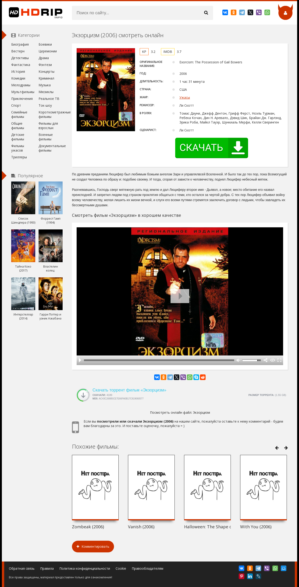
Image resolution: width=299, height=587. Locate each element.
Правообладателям (147, 568)
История (18, 71)
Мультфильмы (22, 92)
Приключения (22, 98)
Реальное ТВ (49, 98)
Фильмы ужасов (17, 148)
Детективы (20, 58)
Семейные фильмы (19, 114)
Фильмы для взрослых (48, 125)
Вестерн (18, 51)
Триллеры (19, 157)
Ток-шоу (45, 105)
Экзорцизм (201, 412)
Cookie (121, 568)
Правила (47, 568)
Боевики (45, 44)
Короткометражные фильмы (51, 114)
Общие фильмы (17, 125)
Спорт (16, 105)
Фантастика (20, 64)
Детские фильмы (17, 136)
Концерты (46, 71)
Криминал (46, 78)
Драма (44, 58)
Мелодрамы (20, 85)
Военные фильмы (46, 136)
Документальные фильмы (51, 148)
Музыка (45, 85)
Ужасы (184, 97)
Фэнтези (45, 64)
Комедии (18, 78)
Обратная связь (22, 568)
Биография (20, 44)
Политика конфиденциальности (84, 568)
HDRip (32, 13)
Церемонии (48, 51)
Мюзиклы (46, 92)
